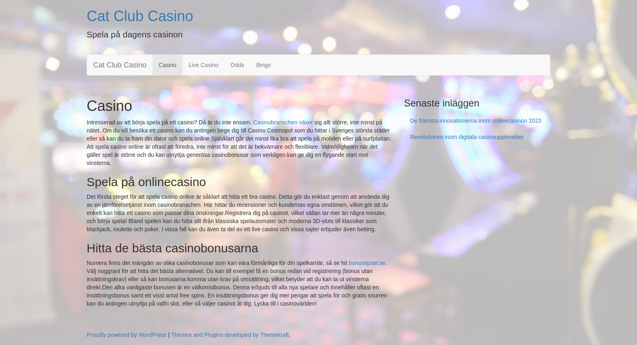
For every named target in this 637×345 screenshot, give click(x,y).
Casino (168, 65)
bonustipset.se (367, 263)
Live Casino (203, 65)
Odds (237, 65)
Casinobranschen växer (282, 122)
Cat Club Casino (140, 16)
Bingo (263, 65)
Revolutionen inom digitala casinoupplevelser (467, 137)
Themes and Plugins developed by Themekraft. (230, 335)
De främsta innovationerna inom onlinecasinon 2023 (475, 120)
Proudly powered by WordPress (127, 335)
